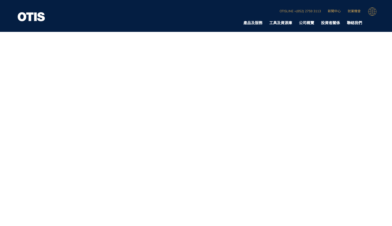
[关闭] (383, 9)
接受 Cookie (339, 9)
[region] (196, 9)
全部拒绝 (301, 9)
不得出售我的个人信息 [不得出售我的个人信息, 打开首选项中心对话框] (261, 9)
